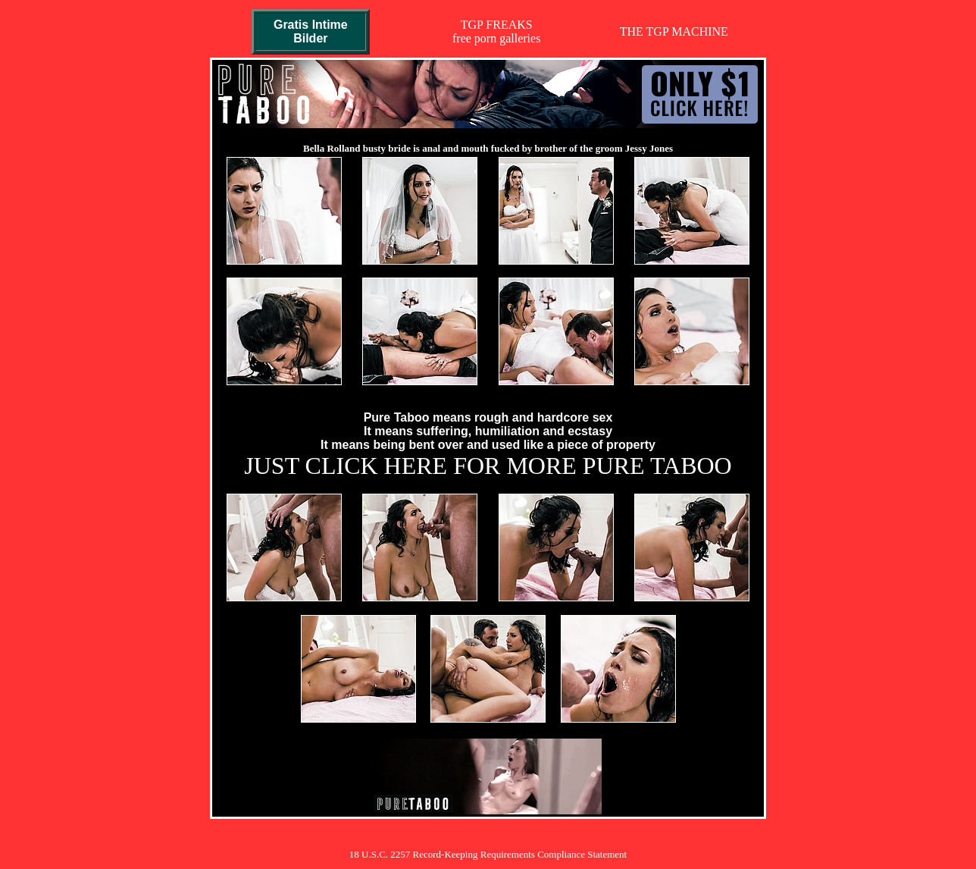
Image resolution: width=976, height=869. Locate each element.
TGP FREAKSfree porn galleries (496, 31)
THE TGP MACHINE (674, 31)
